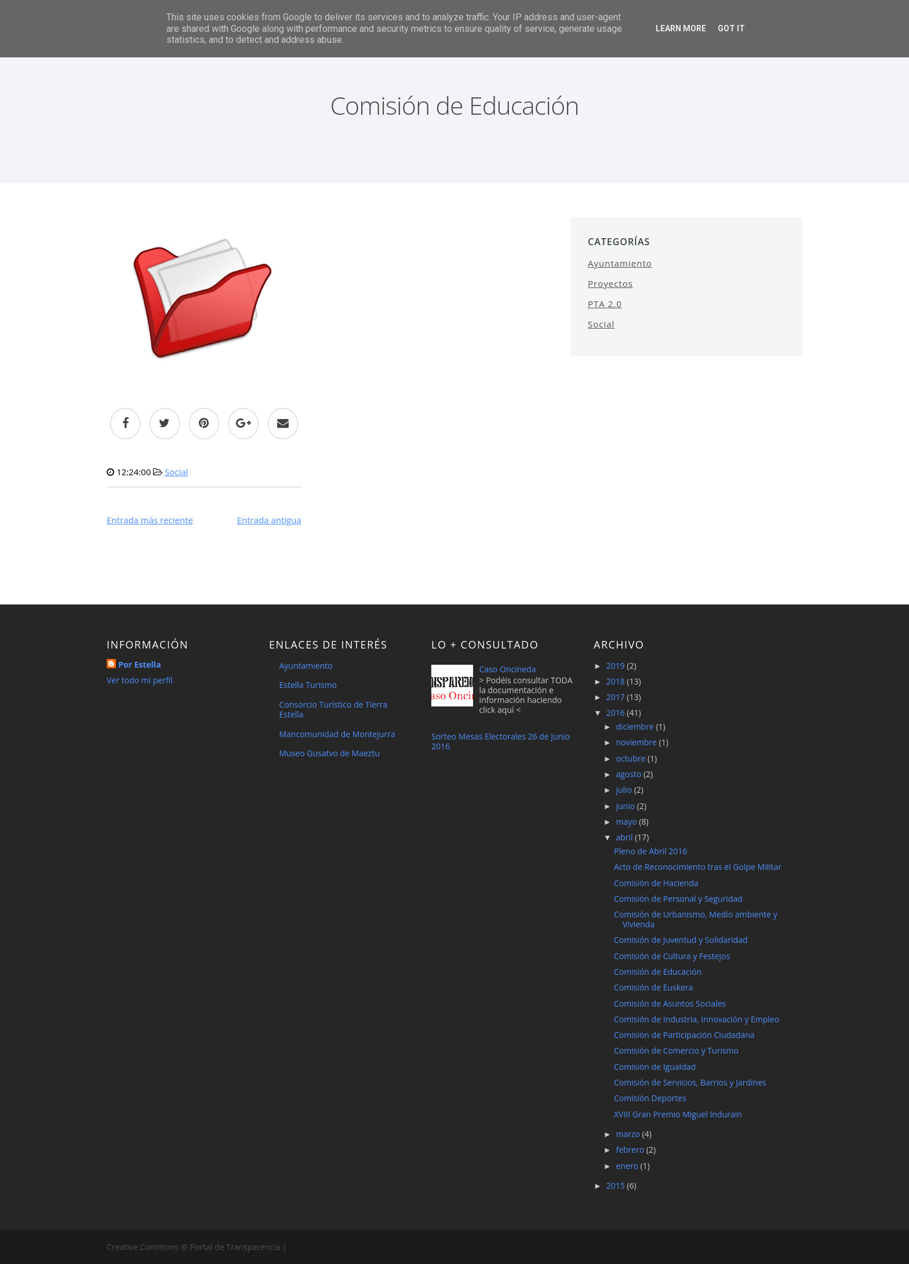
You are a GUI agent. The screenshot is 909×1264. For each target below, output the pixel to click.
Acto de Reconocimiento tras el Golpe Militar (697, 866)
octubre (632, 758)
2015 (616, 1185)
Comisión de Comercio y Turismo (676, 1050)
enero (628, 1165)
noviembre (637, 742)
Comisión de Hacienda (656, 882)
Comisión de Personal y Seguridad (678, 898)
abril (625, 837)
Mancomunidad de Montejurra (337, 734)
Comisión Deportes (650, 1097)
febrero (631, 1149)
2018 (616, 681)
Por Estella (139, 664)
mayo (627, 821)
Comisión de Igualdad (655, 1066)
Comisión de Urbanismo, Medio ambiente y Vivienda (695, 919)
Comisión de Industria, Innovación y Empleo (696, 1019)
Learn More (681, 28)
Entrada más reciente (150, 520)
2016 (616, 712)
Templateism (462, 1246)
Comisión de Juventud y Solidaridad (681, 939)
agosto (629, 773)
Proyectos (610, 283)
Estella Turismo (308, 684)
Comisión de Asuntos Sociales (670, 1003)
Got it (731, 28)
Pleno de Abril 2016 (650, 851)
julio (625, 789)
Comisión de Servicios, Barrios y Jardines (690, 1082)
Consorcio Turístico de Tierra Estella (333, 709)
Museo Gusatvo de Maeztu (329, 753)
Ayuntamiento (620, 263)
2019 (616, 665)
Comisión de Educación (657, 971)
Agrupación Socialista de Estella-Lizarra (362, 1246)
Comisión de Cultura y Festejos (672, 955)
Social (176, 472)
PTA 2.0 (605, 303)
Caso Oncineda (507, 669)
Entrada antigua (269, 520)
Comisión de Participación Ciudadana (684, 1034)
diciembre (636, 726)
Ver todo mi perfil (140, 680)
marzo (629, 1133)
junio (626, 805)
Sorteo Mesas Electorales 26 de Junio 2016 (500, 741)
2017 (616, 696)
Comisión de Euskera (653, 987)
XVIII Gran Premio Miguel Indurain (678, 1114)
